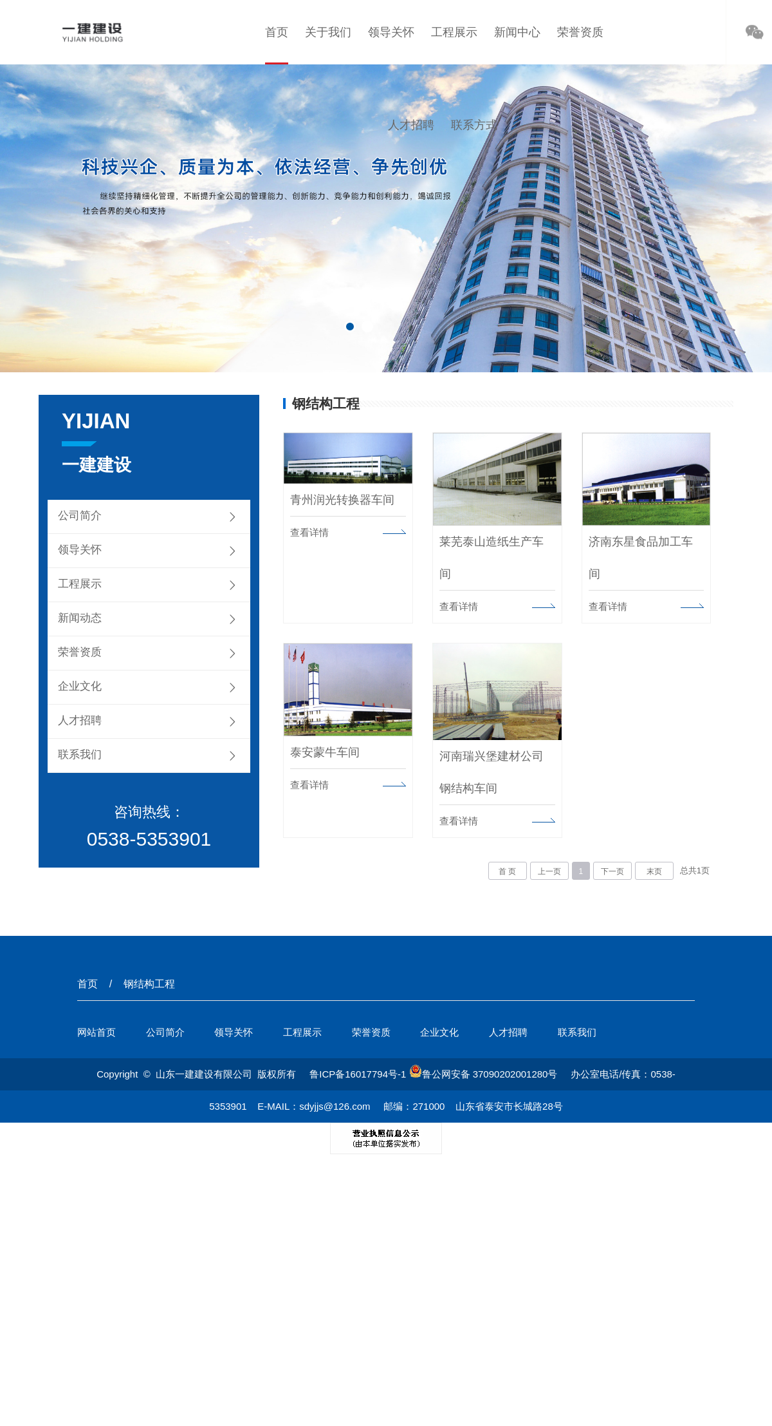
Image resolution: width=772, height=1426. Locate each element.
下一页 (612, 869)
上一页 (549, 869)
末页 (654, 869)
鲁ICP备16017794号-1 (357, 1072)
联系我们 (80, 754)
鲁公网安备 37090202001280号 (483, 1072)
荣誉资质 (580, 32)
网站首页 (96, 1030)
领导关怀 (391, 32)
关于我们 (328, 32)
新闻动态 (80, 618)
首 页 (507, 869)
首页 (276, 32)
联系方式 (474, 125)
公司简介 (80, 515)
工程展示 (454, 32)
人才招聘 (411, 125)
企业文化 (80, 686)
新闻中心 (517, 32)
